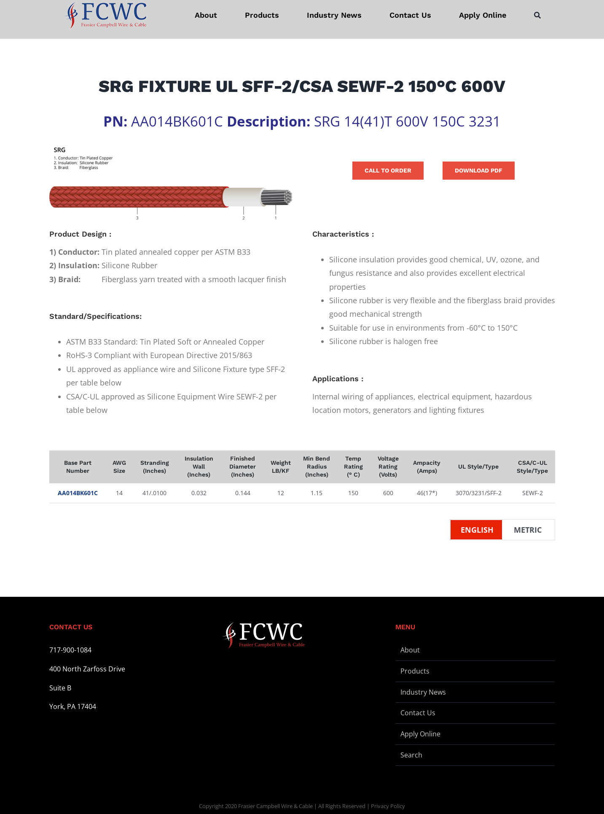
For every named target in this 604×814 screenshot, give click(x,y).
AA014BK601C (78, 493)
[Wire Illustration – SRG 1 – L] (170, 184)
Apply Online (420, 734)
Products (415, 671)
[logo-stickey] (105, 15)
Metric (528, 530)
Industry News (423, 692)
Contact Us (417, 712)
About (410, 650)
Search (411, 755)
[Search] (537, 15)
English (477, 530)
